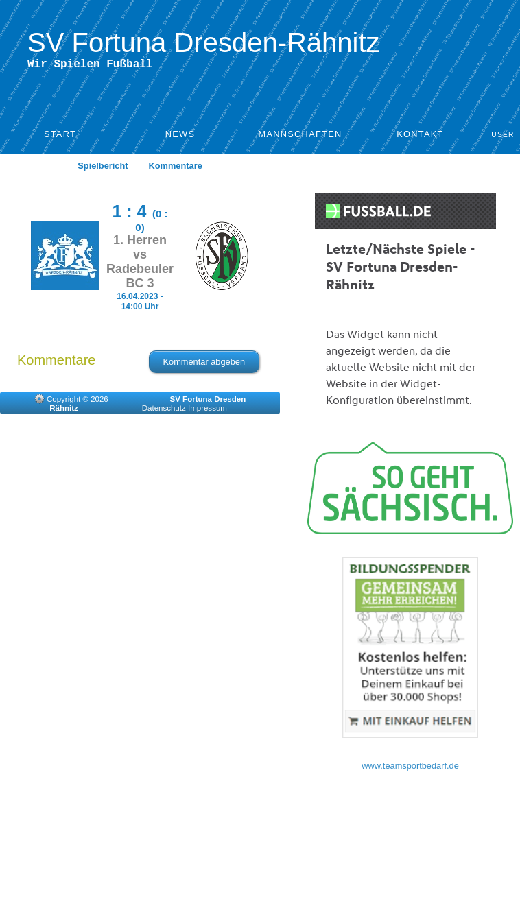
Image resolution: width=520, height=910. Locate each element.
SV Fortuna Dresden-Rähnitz (203, 42)
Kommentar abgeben (204, 364)
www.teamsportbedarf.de (410, 768)
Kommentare (175, 168)
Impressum (207, 411)
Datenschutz (164, 411)
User (503, 137)
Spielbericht (103, 168)
